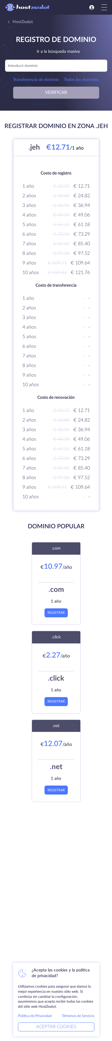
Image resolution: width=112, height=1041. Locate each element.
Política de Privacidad (35, 1016)
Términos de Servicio (78, 1016)
